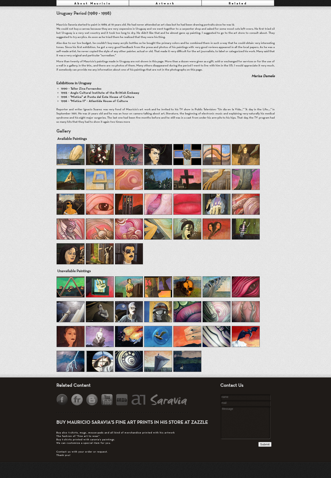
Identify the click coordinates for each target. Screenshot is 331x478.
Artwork (165, 3)
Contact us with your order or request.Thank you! (130, 444)
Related (238, 3)
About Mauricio (92, 3)
